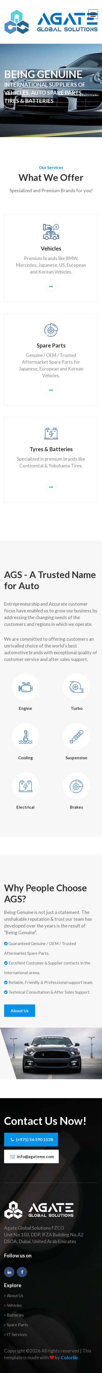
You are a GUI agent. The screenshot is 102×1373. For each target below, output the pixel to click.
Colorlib (69, 1357)
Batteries (14, 1315)
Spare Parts (16, 1324)
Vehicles (13, 1305)
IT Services (15, 1334)
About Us (20, 1010)
